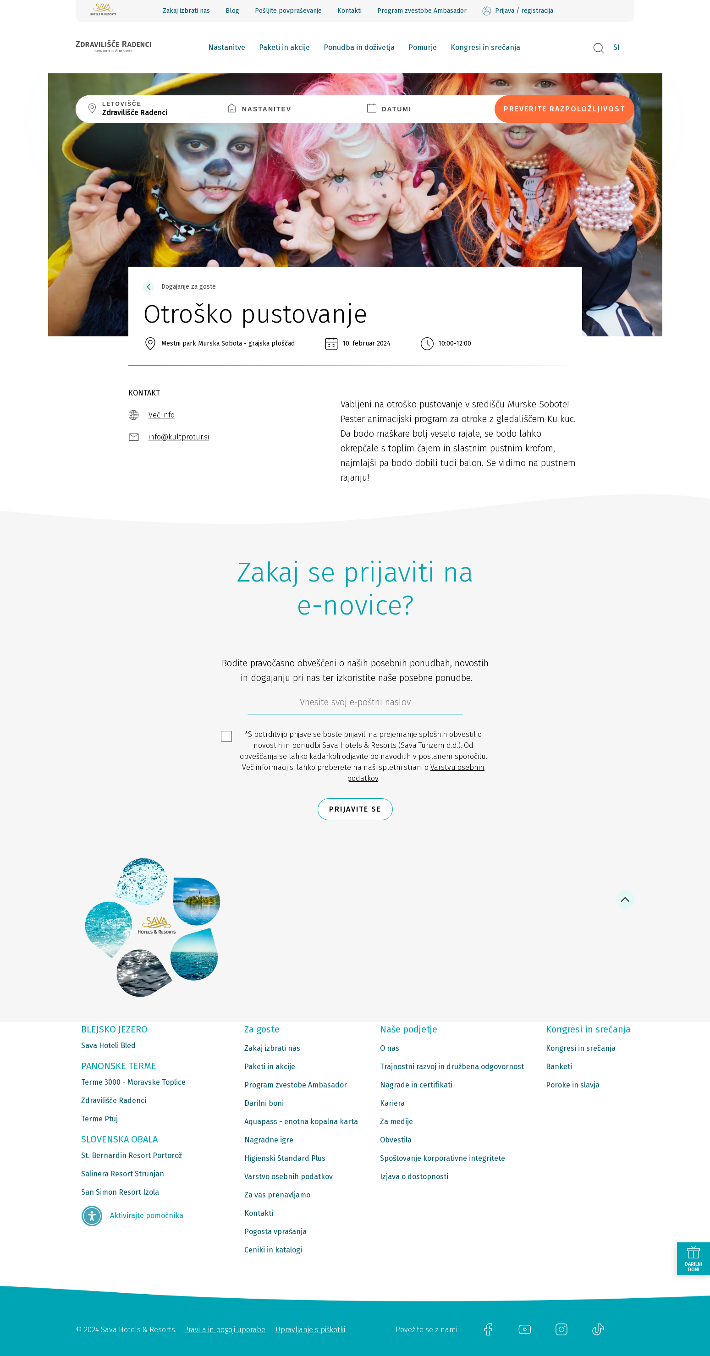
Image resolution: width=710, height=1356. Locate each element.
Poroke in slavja (573, 1085)
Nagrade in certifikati (416, 1085)
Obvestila (396, 1140)
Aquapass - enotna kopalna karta (301, 1121)
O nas (389, 1048)
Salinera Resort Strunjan (122, 1173)
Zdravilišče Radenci (113, 1100)
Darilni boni (264, 1103)
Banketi (559, 1066)
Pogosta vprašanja (275, 1231)
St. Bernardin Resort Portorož (131, 1155)
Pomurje (422, 47)
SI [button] (616, 47)
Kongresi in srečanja (485, 47)
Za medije (396, 1121)
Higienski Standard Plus (284, 1158)
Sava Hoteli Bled (108, 1045)
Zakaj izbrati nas (186, 11)
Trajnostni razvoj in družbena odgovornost (452, 1066)
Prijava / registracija (517, 11)
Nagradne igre (268, 1140)
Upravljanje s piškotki (310, 1329)
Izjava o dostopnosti (414, 1176)
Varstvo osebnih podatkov (288, 1176)
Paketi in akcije (284, 47)
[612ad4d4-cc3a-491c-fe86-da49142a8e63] (355, 704)
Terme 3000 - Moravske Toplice (133, 1082)
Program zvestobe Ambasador (422, 11)
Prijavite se (355, 809)
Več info (162, 415)
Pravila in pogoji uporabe (224, 1329)
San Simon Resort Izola (120, 1192)
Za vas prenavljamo (277, 1195)
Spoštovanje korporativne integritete (442, 1158)
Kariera (392, 1103)
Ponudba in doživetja (359, 47)
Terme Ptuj (99, 1118)
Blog (232, 11)
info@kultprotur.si (179, 437)
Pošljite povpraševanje (288, 11)
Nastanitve (226, 47)
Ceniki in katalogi (273, 1250)
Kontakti (349, 11)
